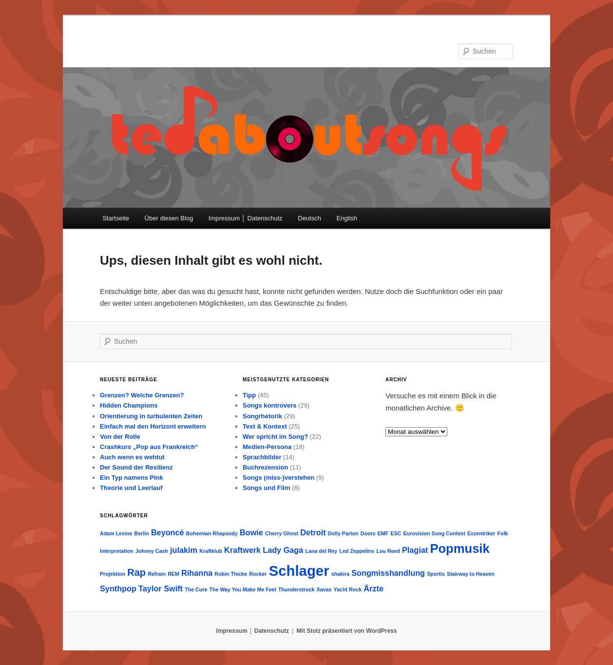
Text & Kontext (265, 426)
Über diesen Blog (169, 218)
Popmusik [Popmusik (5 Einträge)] (459, 548)
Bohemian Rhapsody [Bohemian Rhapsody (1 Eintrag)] (212, 533)
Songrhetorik (262, 416)
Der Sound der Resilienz (136, 467)
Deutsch (309, 218)
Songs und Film (266, 487)
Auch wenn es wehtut (132, 457)
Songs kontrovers (270, 405)
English (346, 218)
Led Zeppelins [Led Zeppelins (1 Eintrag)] (356, 551)
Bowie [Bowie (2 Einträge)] (251, 532)
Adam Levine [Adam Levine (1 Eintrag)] (116, 533)
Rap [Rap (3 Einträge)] (136, 572)
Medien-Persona (267, 446)
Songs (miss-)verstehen (278, 477)
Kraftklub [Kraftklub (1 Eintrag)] (210, 551)
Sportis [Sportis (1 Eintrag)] (436, 574)
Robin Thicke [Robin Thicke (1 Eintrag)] (230, 574)
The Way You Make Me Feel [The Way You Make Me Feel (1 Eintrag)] (243, 589)
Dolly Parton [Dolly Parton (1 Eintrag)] (343, 533)
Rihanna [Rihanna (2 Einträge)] (196, 572)
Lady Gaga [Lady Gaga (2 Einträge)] (283, 550)
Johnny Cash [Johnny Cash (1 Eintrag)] (151, 551)
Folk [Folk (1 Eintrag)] (503, 533)
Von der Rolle (120, 436)
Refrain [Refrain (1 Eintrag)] (157, 574)
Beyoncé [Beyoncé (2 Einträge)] (167, 532)
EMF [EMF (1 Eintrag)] (383, 533)
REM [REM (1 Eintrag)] (173, 574)
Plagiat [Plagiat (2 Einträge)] (415, 550)
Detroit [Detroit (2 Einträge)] (313, 532)
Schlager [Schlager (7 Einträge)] (299, 571)
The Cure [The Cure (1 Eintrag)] (196, 589)
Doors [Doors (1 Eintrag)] (368, 533)
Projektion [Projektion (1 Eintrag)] (112, 574)
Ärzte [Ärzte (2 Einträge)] (373, 588)
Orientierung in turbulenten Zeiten (151, 416)
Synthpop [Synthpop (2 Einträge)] (118, 588)
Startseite (115, 218)
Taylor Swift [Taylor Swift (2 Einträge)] (160, 588)
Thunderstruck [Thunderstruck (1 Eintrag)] (296, 589)
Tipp (249, 395)
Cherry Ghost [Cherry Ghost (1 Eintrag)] (281, 533)
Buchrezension (265, 467)
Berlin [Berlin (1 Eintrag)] (141, 533)
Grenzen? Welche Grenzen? (142, 395)
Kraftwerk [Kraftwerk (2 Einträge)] (242, 550)
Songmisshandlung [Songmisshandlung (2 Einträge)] (388, 572)
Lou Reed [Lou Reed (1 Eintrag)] (388, 551)
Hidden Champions (128, 405)
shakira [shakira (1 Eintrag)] (340, 574)
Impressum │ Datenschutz (246, 218)
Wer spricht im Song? (275, 436)
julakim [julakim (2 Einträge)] (183, 550)
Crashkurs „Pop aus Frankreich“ (149, 446)
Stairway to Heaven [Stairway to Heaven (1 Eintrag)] (471, 574)
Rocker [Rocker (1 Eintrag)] (258, 574)
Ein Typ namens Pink (131, 477)
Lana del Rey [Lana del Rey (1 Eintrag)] (321, 551)
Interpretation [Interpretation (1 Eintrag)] (117, 551)
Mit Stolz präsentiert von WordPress (347, 630)
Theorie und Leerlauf (131, 487)
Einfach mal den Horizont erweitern (153, 426)
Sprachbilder (262, 457)
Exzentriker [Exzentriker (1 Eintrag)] (481, 533)
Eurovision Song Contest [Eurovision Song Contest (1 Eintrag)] (434, 533)
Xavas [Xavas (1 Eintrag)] (324, 589)
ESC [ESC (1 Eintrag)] (395, 533)
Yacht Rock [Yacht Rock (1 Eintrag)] (348, 589)
